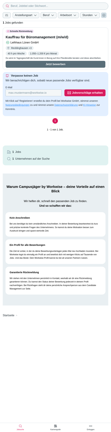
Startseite (8, 315)
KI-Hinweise (89, 105)
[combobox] (55, 6)
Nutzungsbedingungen (17, 105)
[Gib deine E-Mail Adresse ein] (33, 93)
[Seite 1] (55, 121)
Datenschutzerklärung (66, 105)
